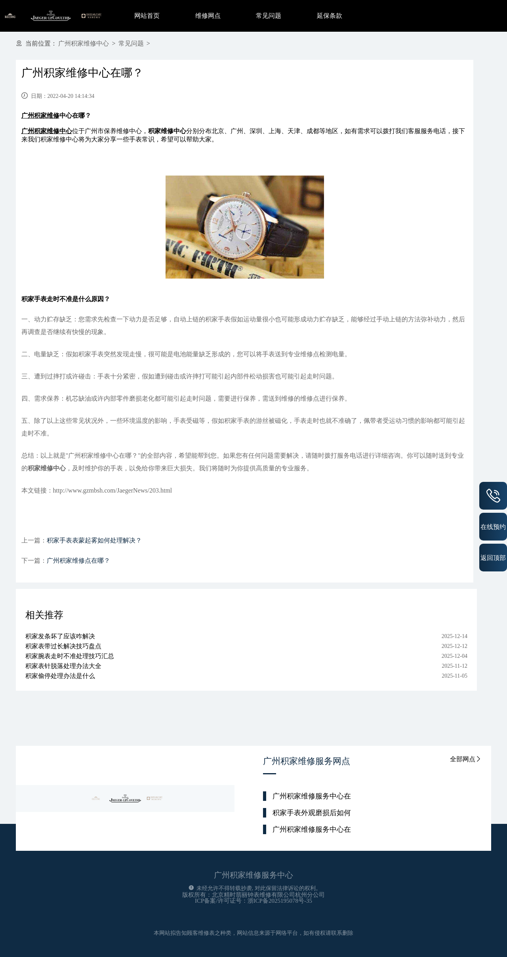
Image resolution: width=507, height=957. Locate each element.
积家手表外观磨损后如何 (312, 813)
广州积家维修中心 (83, 43)
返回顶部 (493, 557)
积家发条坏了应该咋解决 (60, 636)
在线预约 (493, 526)
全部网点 (466, 759)
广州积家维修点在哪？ (78, 560)
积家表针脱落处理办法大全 (63, 666)
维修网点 (208, 15)
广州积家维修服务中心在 (312, 796)
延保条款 (329, 15)
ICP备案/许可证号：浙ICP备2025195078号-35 (253, 901)
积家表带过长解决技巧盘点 (63, 646)
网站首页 (147, 15)
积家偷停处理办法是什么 (60, 675)
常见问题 (268, 15)
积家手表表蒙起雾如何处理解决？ (94, 540)
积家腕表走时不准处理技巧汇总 (69, 656)
